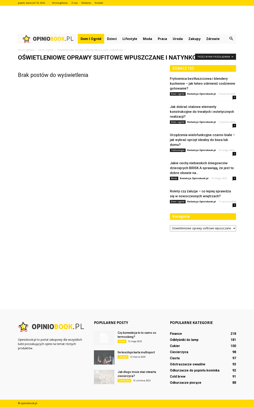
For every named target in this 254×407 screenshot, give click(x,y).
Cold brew (177, 376)
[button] (231, 39)
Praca (162, 39)
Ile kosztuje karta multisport (136, 352)
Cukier (175, 346)
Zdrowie (213, 39)
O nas (74, 2)
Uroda (178, 39)
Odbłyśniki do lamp (184, 340)
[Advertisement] (127, 20)
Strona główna (60, 2)
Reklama (86, 2)
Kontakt (99, 2)
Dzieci (112, 39)
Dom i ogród (91, 39)
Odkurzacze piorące (185, 383)
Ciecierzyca (124, 380)
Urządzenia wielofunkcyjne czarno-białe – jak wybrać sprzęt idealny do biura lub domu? (202, 140)
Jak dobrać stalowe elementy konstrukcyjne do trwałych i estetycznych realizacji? (202, 112)
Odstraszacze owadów (187, 364)
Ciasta (122, 341)
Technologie (177, 150)
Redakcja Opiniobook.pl (201, 93)
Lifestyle (130, 39)
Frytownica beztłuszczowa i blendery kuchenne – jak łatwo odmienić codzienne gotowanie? (202, 83)
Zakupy (194, 39)
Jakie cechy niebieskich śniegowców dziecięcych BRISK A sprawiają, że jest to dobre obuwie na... (202, 168)
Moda (147, 39)
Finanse (176, 334)
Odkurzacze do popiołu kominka (194, 370)
